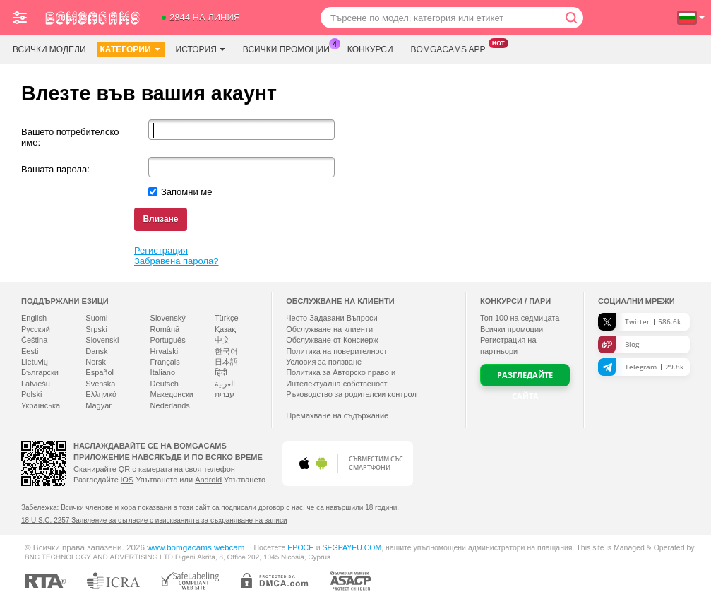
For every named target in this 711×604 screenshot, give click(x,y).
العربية (225, 383)
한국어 (226, 351)
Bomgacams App (452, 48)
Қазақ (225, 329)
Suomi (96, 318)
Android (208, 479)
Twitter (639, 322)
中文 (222, 340)
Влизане (160, 219)
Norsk (95, 361)
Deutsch (164, 383)
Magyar (98, 405)
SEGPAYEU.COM (351, 547)
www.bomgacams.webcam (195, 547)
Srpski (96, 329)
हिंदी (221, 372)
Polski (31, 394)
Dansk (96, 351)
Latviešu (35, 383)
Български (40, 372)
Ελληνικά (100, 394)
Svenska (100, 383)
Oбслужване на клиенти (329, 329)
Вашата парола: (55, 169)
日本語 (226, 361)
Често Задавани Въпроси (332, 318)
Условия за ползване (324, 361)
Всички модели (49, 49)
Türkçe (227, 318)
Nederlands (170, 405)
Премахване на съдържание (337, 415)
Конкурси (370, 49)
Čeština (34, 340)
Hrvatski (164, 351)
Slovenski (102, 340)
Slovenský (168, 318)
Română (165, 329)
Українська (40, 405)
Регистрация (161, 250)
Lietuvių (34, 361)
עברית (224, 394)
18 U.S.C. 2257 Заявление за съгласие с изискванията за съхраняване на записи (154, 520)
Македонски (171, 394)
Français (165, 361)
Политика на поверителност (336, 351)
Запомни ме (187, 191)
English (34, 318)
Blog (618, 344)
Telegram (640, 367)
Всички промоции (290, 48)
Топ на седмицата (519, 318)
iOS (127, 479)
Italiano (162, 372)
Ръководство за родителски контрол (351, 394)
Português (168, 340)
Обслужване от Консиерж (332, 340)
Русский (35, 329)
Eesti (29, 351)
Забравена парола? (176, 261)
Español (99, 372)
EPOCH (300, 547)
